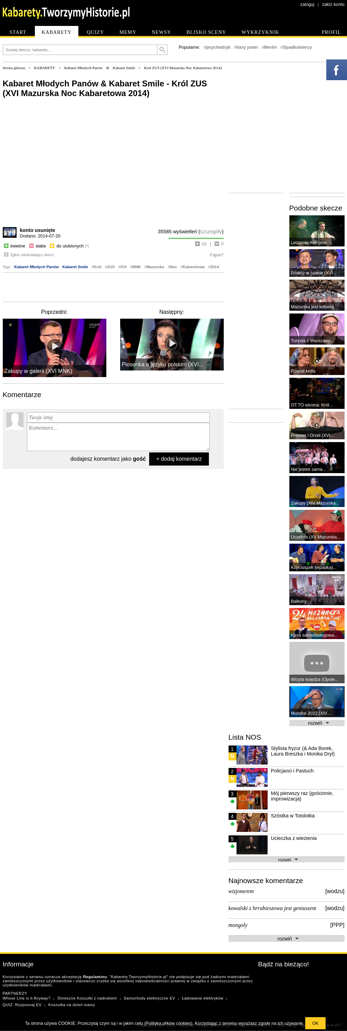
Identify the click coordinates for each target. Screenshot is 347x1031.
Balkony (299, 601)
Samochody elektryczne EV (149, 998)
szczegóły (211, 231)
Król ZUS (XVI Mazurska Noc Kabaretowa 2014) (183, 68)
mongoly (238, 925)
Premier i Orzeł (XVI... (312, 435)
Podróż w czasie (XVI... (314, 272)
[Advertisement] (113, 286)
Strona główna (14, 68)
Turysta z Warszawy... (312, 340)
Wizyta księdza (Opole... (315, 679)
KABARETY (44, 68)
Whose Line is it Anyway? (27, 998)
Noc (173, 267)
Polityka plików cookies (168, 1023)
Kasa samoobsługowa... (314, 635)
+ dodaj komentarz (179, 459)
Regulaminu (95, 977)
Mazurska (155, 267)
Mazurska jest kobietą (312, 306)
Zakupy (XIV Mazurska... (315, 503)
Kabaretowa (193, 267)
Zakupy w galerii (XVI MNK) (38, 371)
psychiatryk (218, 47)
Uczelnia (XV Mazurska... (316, 537)
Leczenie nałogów (308, 242)
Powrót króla (303, 371)
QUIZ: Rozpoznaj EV (22, 1005)
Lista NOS (245, 737)
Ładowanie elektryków (202, 998)
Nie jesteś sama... (308, 469)
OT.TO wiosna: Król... (312, 404)
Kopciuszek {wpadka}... (314, 567)
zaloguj (307, 4)
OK (315, 1023)
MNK (136, 267)
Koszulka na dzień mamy (71, 1005)
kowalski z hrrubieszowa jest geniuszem (272, 908)
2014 (214, 267)
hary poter (247, 47)
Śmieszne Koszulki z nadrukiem (87, 998)
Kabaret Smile (124, 68)
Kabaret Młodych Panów (83, 68)
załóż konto (333, 4)
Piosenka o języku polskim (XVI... (163, 364)
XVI (124, 267)
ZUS (111, 267)
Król (97, 267)
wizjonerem (241, 891)
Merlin (270, 47)
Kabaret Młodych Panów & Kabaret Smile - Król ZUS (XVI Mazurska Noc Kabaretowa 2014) (105, 88)
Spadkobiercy (297, 47)
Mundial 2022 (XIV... (311, 713)
